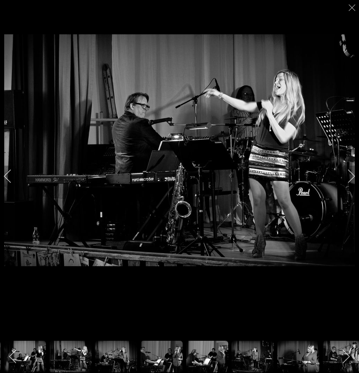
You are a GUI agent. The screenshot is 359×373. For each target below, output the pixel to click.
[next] (346, 176)
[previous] (12, 176)
